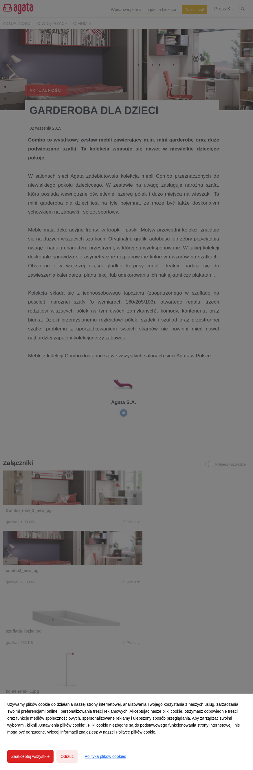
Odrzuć (67, 756)
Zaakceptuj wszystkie (30, 756)
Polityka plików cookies (105, 756)
